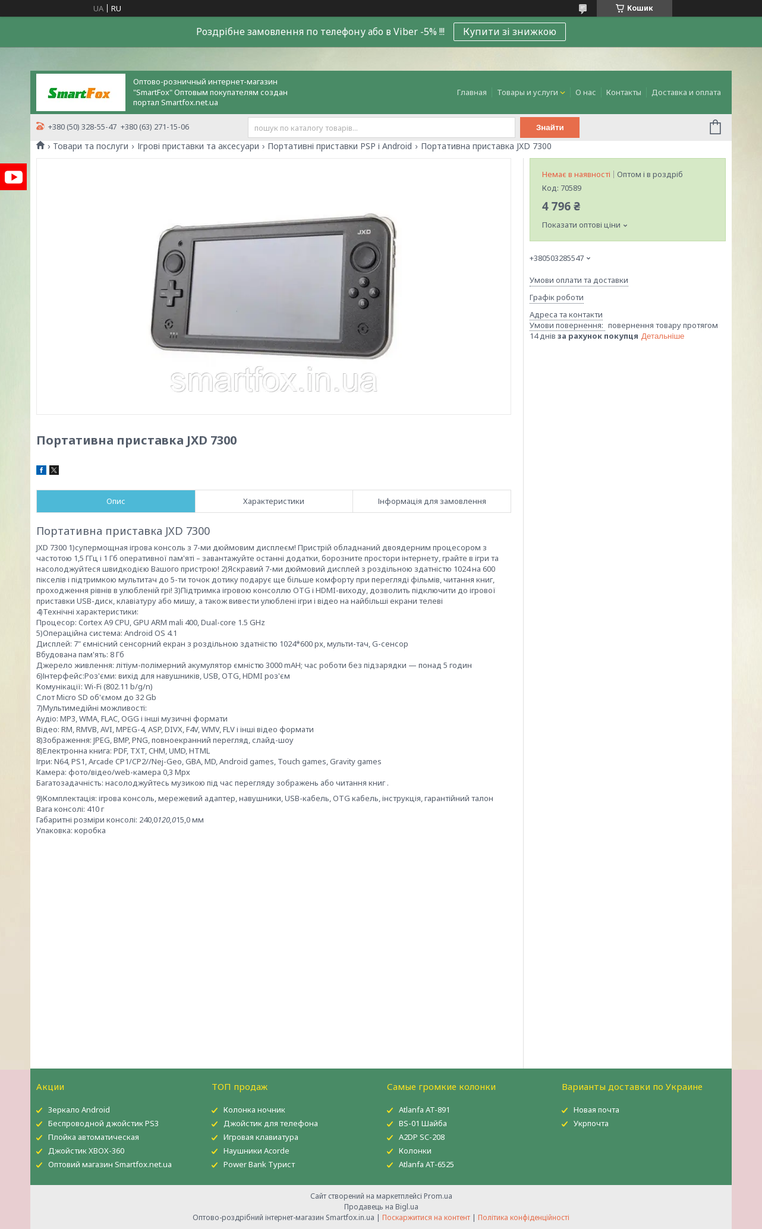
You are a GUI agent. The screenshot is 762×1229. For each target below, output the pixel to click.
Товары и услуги (527, 92)
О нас (585, 92)
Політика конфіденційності (523, 1217)
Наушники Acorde (256, 1150)
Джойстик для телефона (270, 1123)
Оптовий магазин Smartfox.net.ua (110, 1164)
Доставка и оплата (686, 92)
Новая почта (596, 1109)
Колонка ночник (254, 1109)
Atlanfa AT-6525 (426, 1164)
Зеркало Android (79, 1109)
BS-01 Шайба (423, 1123)
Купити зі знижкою (509, 31)
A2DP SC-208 (422, 1137)
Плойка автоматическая (93, 1137)
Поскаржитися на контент (426, 1217)
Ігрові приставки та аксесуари (198, 146)
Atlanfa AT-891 (424, 1109)
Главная (472, 92)
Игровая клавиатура (260, 1137)
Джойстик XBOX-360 (86, 1150)
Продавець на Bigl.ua (381, 1207)
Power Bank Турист (259, 1164)
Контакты (623, 92)
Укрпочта (591, 1123)
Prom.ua (438, 1196)
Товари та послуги (90, 146)
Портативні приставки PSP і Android (339, 146)
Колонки (415, 1150)
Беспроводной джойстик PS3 (103, 1123)
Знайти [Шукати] (550, 127)
